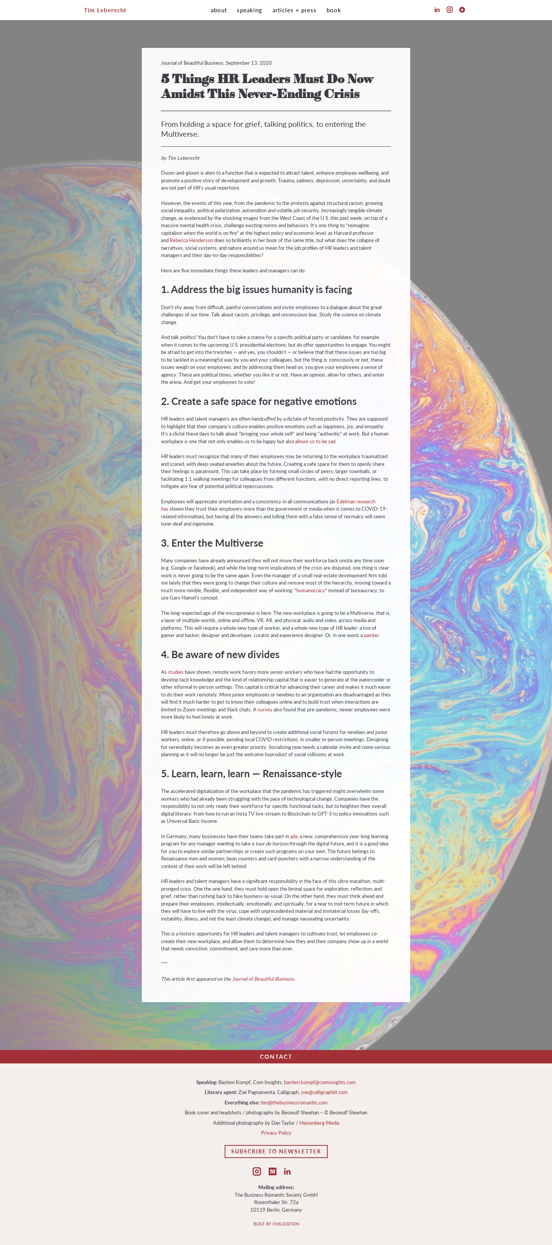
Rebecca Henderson (191, 240)
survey (265, 709)
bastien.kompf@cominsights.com (320, 1082)
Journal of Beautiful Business (263, 979)
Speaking (249, 10)
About (219, 10)
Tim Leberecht (105, 10)
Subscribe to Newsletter (276, 1151)
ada (293, 836)
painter (371, 635)
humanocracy (310, 590)
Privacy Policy (276, 1133)
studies (176, 672)
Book (334, 10)
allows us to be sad (315, 441)
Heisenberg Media (319, 1123)
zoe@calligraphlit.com (324, 1092)
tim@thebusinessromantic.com (294, 1102)
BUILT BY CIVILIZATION (276, 1223)
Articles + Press (295, 10)
